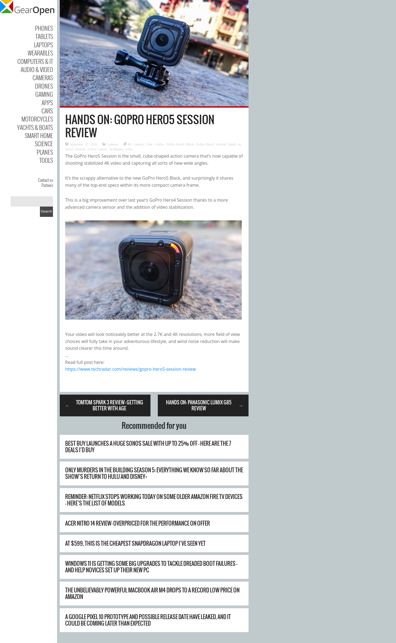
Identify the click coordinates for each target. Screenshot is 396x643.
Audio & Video (37, 69)
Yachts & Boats (35, 127)
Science (44, 143)
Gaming (44, 94)
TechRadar (116, 149)
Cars (47, 110)
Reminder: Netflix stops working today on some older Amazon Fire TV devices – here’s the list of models (154, 499)
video (129, 149)
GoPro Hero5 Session (211, 144)
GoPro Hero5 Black (179, 144)
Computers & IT (35, 61)
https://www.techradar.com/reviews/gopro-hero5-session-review (130, 369)
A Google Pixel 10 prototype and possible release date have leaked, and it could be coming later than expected (148, 620)
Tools (46, 160)
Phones (44, 28)
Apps (47, 102)
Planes (45, 152)
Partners (47, 185)
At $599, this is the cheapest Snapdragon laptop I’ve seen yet (135, 543)
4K (129, 144)
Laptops (43, 44)
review (91, 149)
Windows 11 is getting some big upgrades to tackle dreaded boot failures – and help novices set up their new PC (151, 566)
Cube (149, 144)
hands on (234, 144)
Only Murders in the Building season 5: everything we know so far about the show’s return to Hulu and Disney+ (154, 473)
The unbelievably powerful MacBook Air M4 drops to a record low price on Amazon (152, 593)
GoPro (159, 144)
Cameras (43, 77)
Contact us (45, 180)
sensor (103, 149)
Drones (44, 86)
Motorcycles (37, 118)
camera (138, 144)
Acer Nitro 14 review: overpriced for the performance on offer (137, 523)
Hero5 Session (75, 149)
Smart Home (39, 135)
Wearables (40, 52)
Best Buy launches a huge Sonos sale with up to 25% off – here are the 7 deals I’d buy (148, 446)
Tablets (44, 36)
